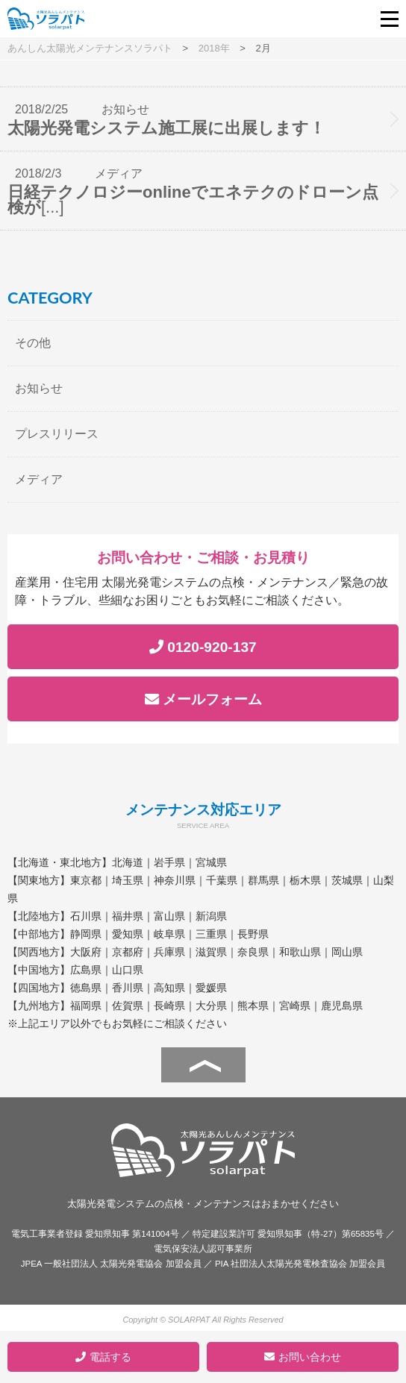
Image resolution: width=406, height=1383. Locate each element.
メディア (39, 479)
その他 (33, 342)
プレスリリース (57, 433)
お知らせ (39, 388)
